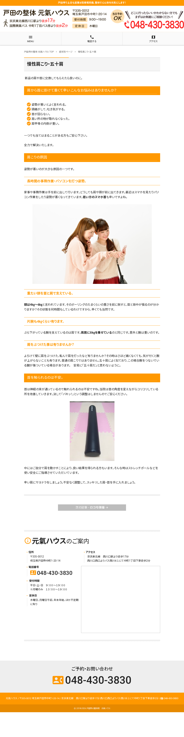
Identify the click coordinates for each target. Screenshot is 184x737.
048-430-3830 (51, 573)
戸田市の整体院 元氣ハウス (98, 708)
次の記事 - (92, 507)
